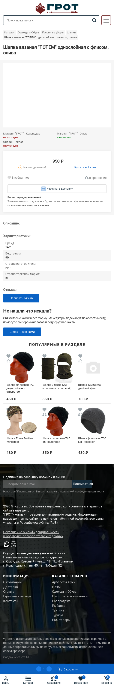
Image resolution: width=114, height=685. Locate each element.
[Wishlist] (8, 356)
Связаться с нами (22, 332)
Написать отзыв (21, 298)
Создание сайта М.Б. (17, 657)
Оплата (8, 592)
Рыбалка (58, 606)
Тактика (58, 610)
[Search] (94, 20)
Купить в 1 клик (85, 167)
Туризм (57, 615)
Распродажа (61, 601)
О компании (12, 582)
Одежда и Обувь (64, 592)
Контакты (10, 601)
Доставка (10, 587)
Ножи (56, 587)
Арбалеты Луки (63, 582)
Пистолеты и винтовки (70, 596)
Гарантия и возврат (18, 596)
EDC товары (61, 620)
